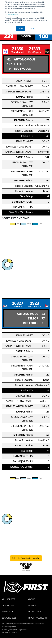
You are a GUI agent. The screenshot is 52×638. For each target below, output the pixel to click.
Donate (32, 605)
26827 (17, 303)
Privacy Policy (11, 14)
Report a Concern (37, 617)
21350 (17, 49)
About (31, 599)
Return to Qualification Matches (26, 558)
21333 (34, 49)
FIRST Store (7, 611)
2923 (34, 303)
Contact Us (8, 605)
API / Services (8, 599)
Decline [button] (31, 29)
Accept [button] (20, 29)
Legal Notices (9, 617)
